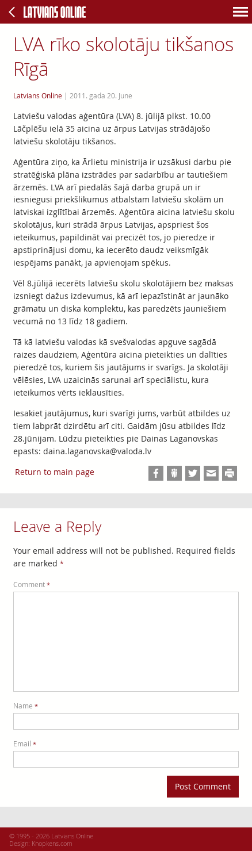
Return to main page (54, 471)
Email (24, 744)
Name (25, 706)
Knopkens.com (52, 843)
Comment (31, 584)
